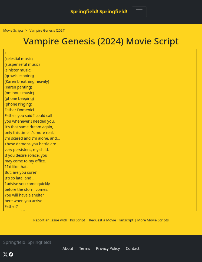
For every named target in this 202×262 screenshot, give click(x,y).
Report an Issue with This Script (59, 220)
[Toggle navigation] (139, 11)
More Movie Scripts (153, 220)
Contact (133, 248)
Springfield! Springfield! (98, 11)
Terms (84, 248)
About (67, 248)
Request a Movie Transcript (111, 220)
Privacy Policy (108, 248)
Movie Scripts (13, 30)
